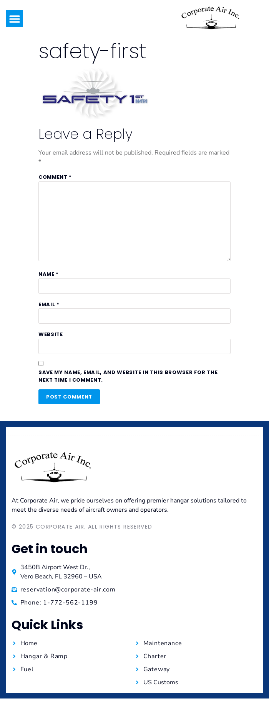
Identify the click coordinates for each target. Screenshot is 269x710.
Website (50, 334)
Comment (55, 177)
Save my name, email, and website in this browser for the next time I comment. (128, 376)
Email (49, 304)
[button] (14, 18)
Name (48, 274)
